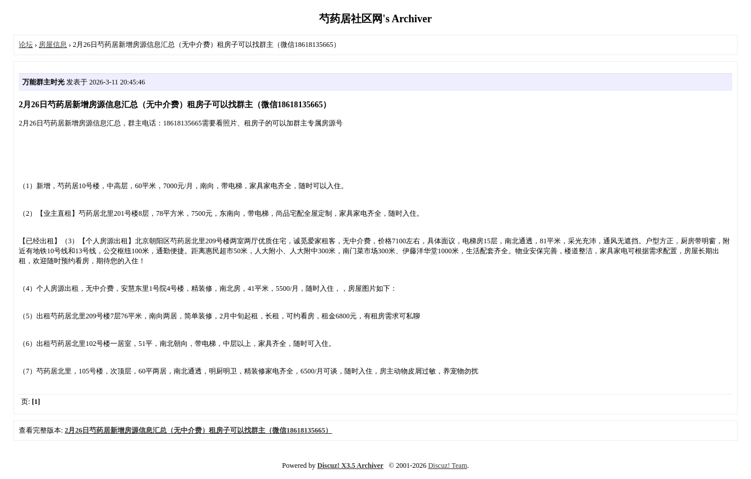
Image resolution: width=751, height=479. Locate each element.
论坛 (26, 44)
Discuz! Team (448, 465)
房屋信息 (53, 44)
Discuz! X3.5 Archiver (350, 465)
